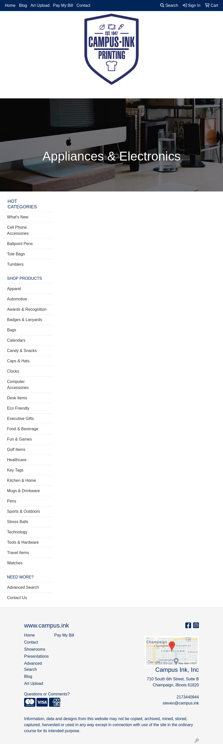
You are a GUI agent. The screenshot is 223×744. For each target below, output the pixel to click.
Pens (11, 501)
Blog (23, 5)
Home (10, 5)
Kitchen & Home (21, 480)
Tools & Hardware (23, 542)
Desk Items (17, 398)
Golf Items (16, 449)
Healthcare (16, 460)
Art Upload (40, 5)
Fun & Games (19, 439)
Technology (17, 532)
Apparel (14, 289)
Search (169, 5)
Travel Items (18, 553)
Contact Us (17, 598)
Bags (11, 330)
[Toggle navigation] (8, 92)
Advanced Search (23, 587)
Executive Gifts (20, 418)
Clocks (13, 371)
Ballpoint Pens (20, 244)
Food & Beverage (22, 429)
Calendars (16, 340)
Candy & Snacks (22, 350)
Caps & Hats (18, 361)
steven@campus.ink (181, 703)
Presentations (36, 656)
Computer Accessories (18, 384)
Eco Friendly (18, 408)
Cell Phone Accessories (18, 230)
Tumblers (15, 264)
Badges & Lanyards (24, 320)
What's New (17, 217)
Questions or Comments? (47, 694)
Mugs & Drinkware (23, 491)
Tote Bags (16, 254)
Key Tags (15, 470)
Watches (15, 563)
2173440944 (188, 697)
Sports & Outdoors (23, 511)
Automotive (17, 299)
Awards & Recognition (26, 309)
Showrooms (34, 649)
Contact (83, 5)
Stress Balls (17, 522)
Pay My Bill (63, 5)
